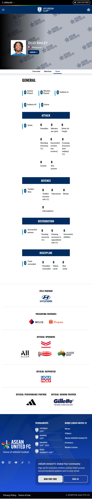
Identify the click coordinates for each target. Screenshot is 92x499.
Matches (48, 71)
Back (15, 22)
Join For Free (81, 2)
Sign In (75, 479)
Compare (33, 52)
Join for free (50, 479)
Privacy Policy (9, 495)
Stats (59, 71)
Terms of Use (24, 495)
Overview (35, 71)
